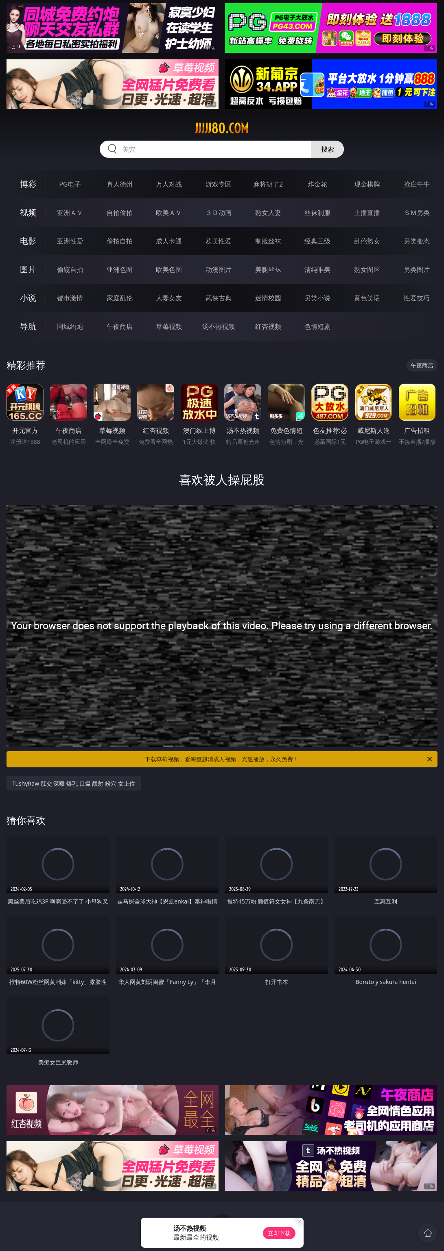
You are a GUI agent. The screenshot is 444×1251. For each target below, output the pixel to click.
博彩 (28, 183)
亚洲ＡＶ (70, 212)
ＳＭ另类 (417, 212)
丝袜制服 (317, 212)
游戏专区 (219, 184)
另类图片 (417, 269)
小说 (28, 297)
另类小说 (317, 297)
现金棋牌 (367, 184)
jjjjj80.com (222, 128)
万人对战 (169, 184)
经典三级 (317, 241)
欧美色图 (169, 269)
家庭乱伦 (120, 297)
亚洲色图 (120, 269)
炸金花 (317, 184)
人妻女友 (169, 297)
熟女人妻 (268, 212)
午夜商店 (120, 326)
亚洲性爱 (70, 241)
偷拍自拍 (120, 241)
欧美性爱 (219, 241)
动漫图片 (219, 269)
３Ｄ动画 (219, 212)
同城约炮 (70, 326)
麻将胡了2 (268, 184)
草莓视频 (169, 326)
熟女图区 (367, 269)
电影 (28, 240)
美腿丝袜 (268, 269)
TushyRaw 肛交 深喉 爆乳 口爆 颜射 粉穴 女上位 (73, 783)
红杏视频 (268, 326)
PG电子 (70, 184)
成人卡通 (169, 241)
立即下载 (279, 1233)
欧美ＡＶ (169, 212)
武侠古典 (219, 297)
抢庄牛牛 (417, 184)
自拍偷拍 (120, 212)
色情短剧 (317, 326)
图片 (28, 269)
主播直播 (367, 212)
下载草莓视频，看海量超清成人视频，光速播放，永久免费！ (289, 759)
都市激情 (70, 297)
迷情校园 (268, 297)
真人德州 (120, 184)
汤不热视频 (218, 326)
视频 (28, 212)
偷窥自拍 (70, 269)
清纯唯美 (317, 269)
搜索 (327, 149)
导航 (28, 326)
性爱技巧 (417, 297)
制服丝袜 (268, 241)
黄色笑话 (367, 297)
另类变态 (417, 241)
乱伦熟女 (367, 241)
